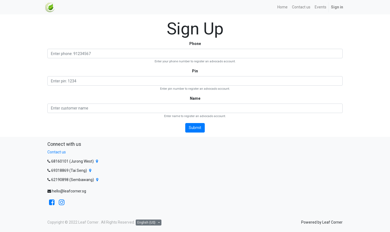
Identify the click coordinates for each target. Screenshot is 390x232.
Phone (195, 43)
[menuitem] (282, 7)
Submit (195, 127)
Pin (195, 71)
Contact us (56, 152)
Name (195, 98)
